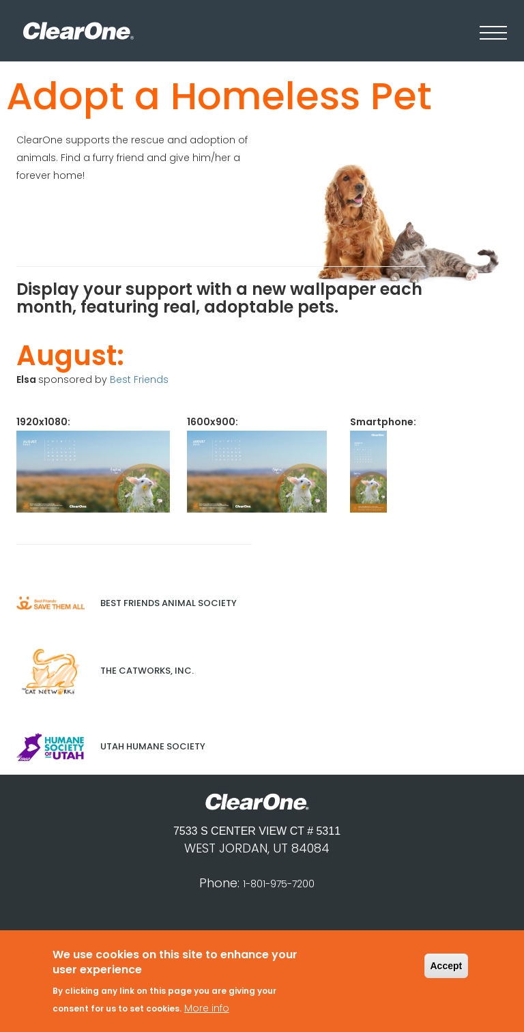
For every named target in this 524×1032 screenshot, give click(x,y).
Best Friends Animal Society (126, 603)
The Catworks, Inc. (105, 670)
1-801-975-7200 (279, 884)
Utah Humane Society (110, 746)
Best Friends (139, 379)
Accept (447, 970)
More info (206, 1012)
